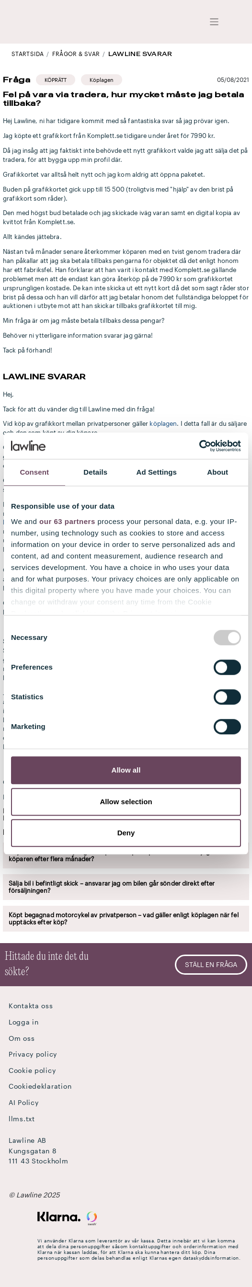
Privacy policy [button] (33, 1054)
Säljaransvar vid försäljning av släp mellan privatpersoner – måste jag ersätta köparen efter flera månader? (120, 855)
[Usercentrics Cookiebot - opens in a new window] (199, 446)
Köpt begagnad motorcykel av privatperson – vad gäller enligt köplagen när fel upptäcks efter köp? (124, 918)
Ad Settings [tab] (157, 472)
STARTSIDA (27, 53)
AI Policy (23, 1102)
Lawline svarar (140, 53)
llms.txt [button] (22, 1119)
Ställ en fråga (211, 964)
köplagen (163, 423)
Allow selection (126, 801)
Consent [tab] (34, 472)
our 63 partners (67, 521)
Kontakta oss (31, 1006)
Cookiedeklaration (40, 1086)
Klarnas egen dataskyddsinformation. (195, 1258)
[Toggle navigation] (214, 22)
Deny (126, 833)
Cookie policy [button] (32, 1070)
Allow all (126, 770)
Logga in (24, 1022)
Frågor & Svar (76, 53)
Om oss (21, 1038)
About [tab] (217, 472)
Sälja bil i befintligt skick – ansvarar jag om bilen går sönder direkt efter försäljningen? (112, 887)
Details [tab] (95, 472)
